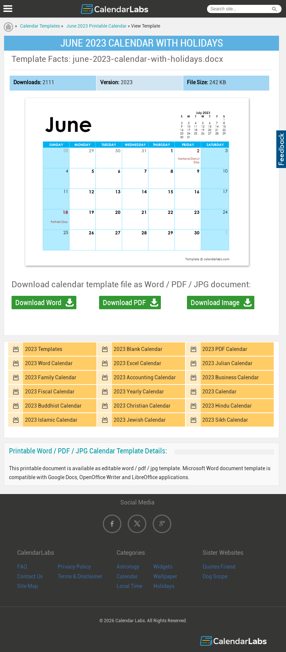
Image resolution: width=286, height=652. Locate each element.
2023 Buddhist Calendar (53, 406)
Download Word (38, 302)
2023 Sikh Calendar (225, 420)
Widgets (162, 567)
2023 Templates (43, 349)
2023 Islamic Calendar (51, 420)
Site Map (27, 586)
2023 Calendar (219, 392)
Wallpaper (165, 576)
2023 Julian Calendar (227, 363)
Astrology (128, 567)
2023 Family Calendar (50, 377)
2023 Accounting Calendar (145, 377)
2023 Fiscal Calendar (49, 392)
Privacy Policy (74, 567)
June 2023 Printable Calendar (96, 26)
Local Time (129, 586)
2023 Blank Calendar (138, 349)
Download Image (215, 302)
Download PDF (124, 302)
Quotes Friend (219, 567)
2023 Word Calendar (49, 363)
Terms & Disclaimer (80, 576)
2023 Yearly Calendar (139, 392)
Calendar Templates (40, 26)
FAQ (22, 567)
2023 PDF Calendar (224, 349)
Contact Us (30, 576)
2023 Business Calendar (230, 377)
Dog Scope (215, 576)
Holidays (163, 586)
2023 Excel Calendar (137, 363)
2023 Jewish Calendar (140, 420)
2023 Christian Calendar (142, 406)
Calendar (127, 576)
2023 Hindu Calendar (227, 406)
